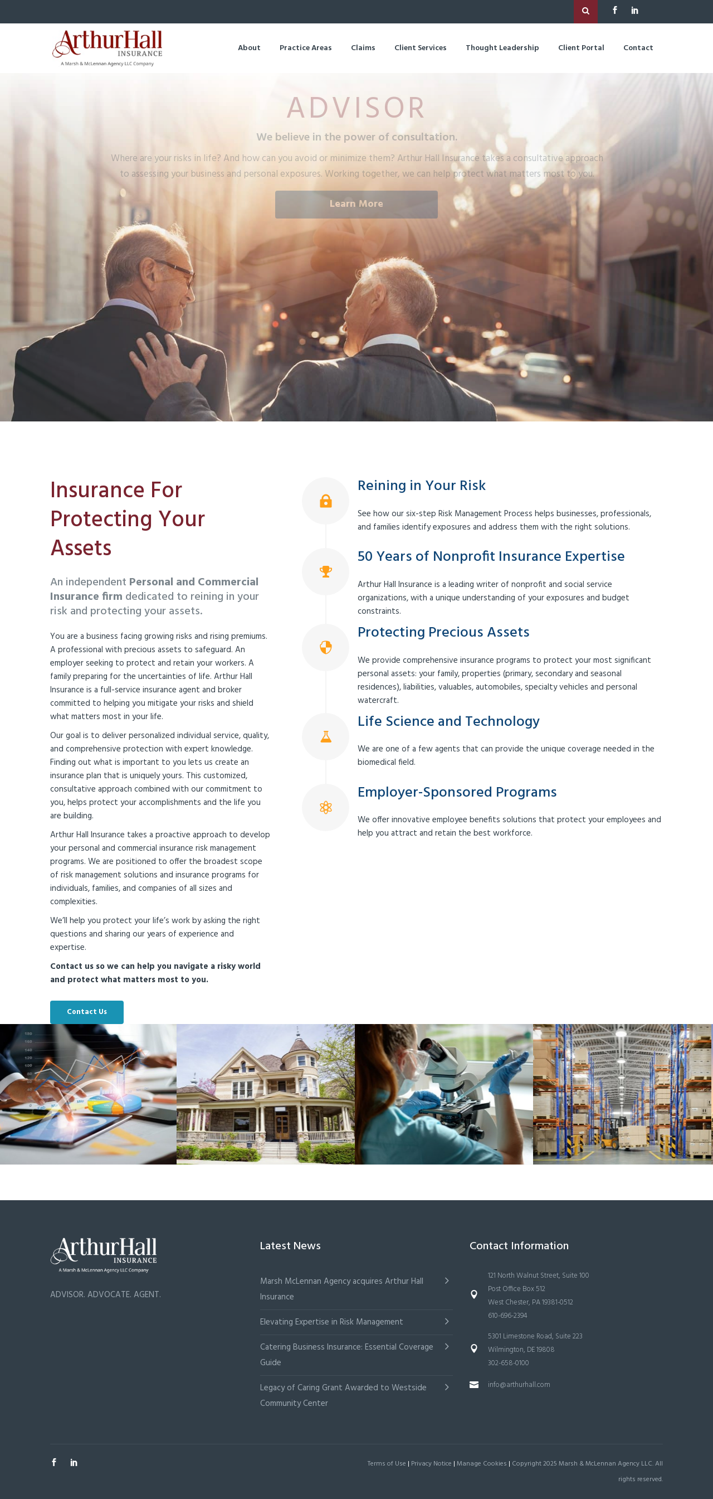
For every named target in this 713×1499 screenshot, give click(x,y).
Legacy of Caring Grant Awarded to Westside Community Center (343, 1395)
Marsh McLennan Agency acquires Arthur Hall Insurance (341, 1289)
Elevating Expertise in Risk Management (331, 1322)
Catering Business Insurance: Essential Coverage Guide (346, 1355)
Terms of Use (387, 1463)
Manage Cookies (482, 1463)
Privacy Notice (431, 1463)
